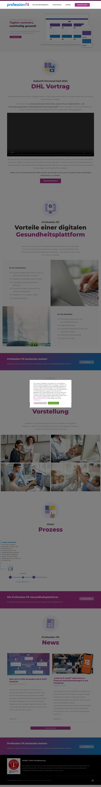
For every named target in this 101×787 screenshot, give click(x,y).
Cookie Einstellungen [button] (40, 403)
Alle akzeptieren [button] (53, 403)
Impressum (37, 400)
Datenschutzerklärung (40, 398)
